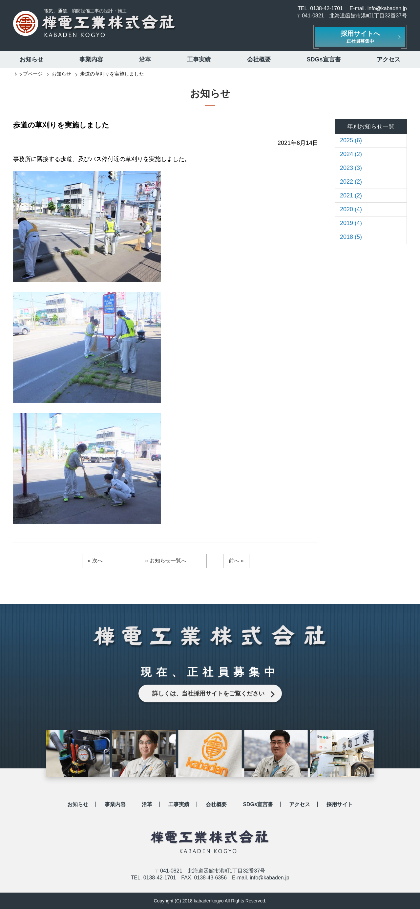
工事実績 (199, 59)
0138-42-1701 (326, 8)
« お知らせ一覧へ (165, 560)
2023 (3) (351, 168)
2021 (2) (351, 195)
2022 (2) (351, 181)
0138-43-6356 (210, 877)
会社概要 (259, 59)
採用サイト (339, 804)
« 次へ (95, 560)
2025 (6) (351, 140)
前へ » (236, 560)
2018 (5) (351, 237)
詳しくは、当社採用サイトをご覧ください (208, 693)
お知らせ (31, 59)
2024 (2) (351, 154)
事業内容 (91, 59)
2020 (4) (351, 209)
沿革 (145, 59)
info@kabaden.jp (387, 8)
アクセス (388, 59)
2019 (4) (351, 223)
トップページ (28, 74)
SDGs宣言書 (324, 59)
